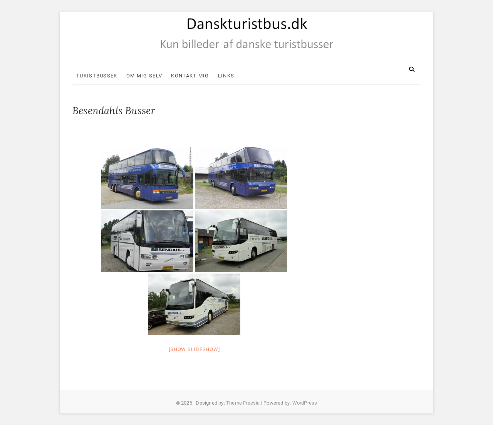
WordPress (304, 403)
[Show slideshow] (194, 349)
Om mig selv (144, 76)
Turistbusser (96, 76)
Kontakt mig (190, 76)
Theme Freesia (243, 403)
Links (226, 76)
